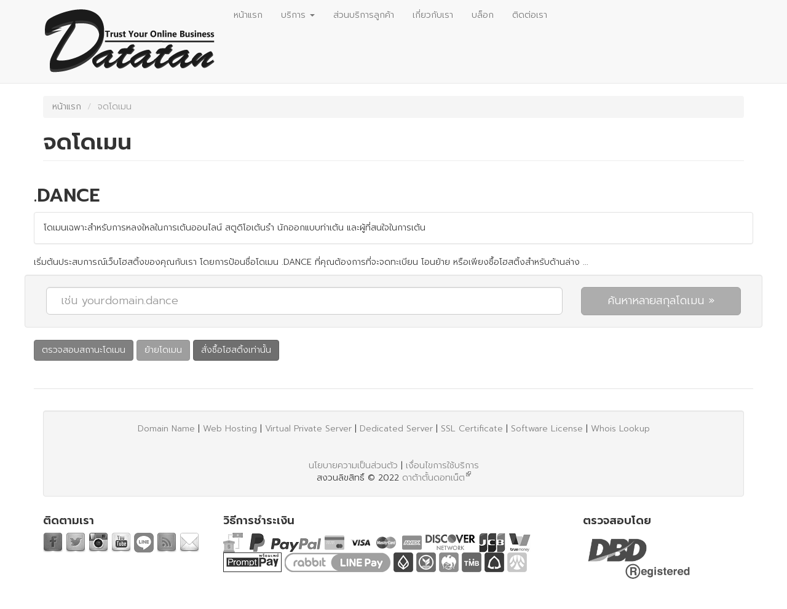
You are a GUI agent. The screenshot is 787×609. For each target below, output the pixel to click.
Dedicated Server (396, 428)
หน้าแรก (248, 15)
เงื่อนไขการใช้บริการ (442, 465)
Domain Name (166, 428)
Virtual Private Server (308, 428)
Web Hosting (230, 428)
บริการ (298, 15)
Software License (547, 428)
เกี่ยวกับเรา (433, 15)
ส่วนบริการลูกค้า (363, 15)
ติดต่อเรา (529, 15)
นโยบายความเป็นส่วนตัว (353, 465)
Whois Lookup (620, 428)
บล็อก (483, 15)
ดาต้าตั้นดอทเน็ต (433, 477)
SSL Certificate (472, 428)
